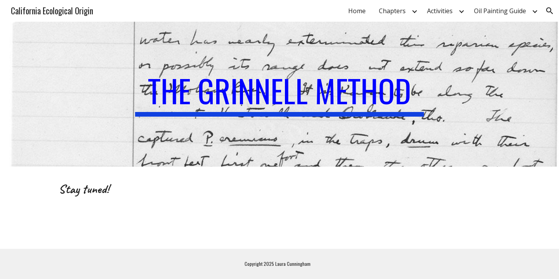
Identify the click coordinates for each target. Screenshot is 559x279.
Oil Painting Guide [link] (500, 11)
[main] (279, 94)
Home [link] (357, 11)
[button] (549, 11)
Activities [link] (440, 11)
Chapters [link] (392, 11)
